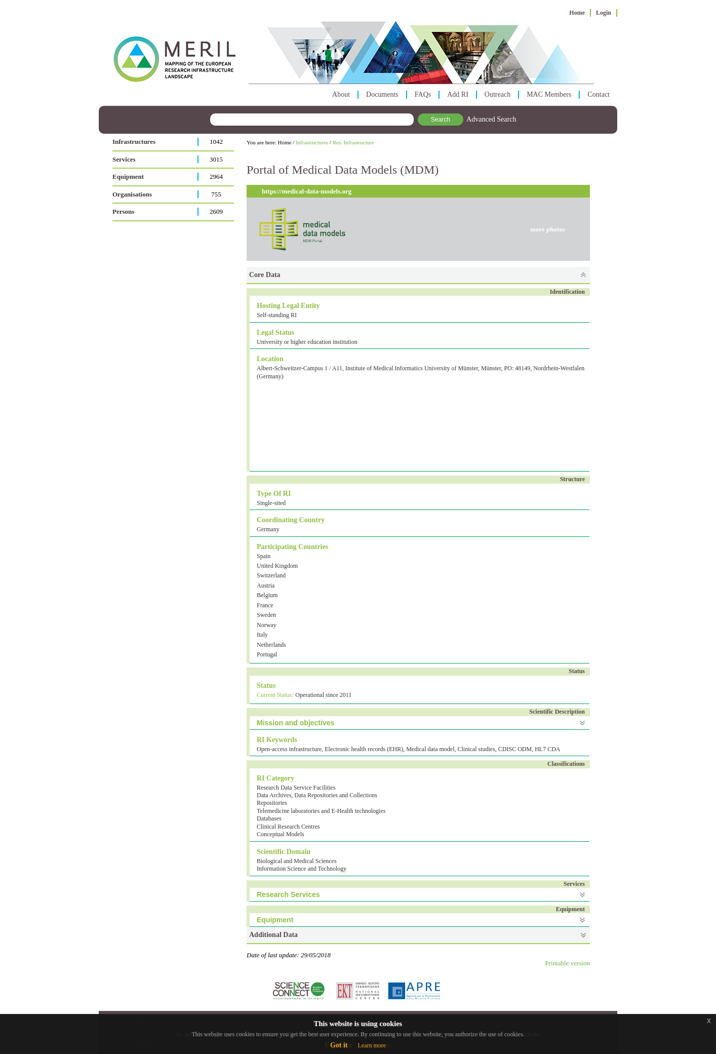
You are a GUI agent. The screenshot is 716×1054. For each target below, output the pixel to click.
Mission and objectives (295, 723)
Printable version (567, 963)
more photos (547, 229)
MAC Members (549, 94)
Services (123, 159)
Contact (598, 94)
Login (603, 12)
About (341, 94)
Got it (339, 1045)
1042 (216, 141)
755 (216, 194)
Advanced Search (491, 119)
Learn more (371, 1045)
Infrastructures (133, 141)
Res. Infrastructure (353, 142)
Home (577, 12)
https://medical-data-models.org (306, 191)
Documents (382, 94)
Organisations (132, 194)
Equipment (128, 176)
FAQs (423, 94)
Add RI (457, 94)
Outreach (497, 94)
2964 (216, 176)
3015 (216, 159)
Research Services (288, 894)
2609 (216, 211)
